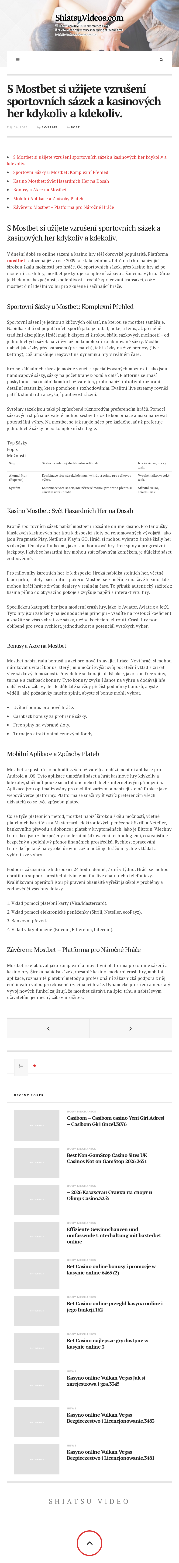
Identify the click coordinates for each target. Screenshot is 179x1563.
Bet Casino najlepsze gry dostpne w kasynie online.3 (107, 1343)
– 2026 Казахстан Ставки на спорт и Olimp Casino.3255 (109, 1195)
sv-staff (50, 127)
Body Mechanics (81, 1111)
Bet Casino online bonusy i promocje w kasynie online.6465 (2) (111, 1269)
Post (75, 127)
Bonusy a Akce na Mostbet (40, 190)
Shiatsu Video (90, 1501)
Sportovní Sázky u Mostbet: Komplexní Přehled (60, 172)
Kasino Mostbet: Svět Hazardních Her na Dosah (61, 181)
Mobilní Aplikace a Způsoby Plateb (48, 198)
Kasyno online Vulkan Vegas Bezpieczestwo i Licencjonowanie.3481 (110, 1455)
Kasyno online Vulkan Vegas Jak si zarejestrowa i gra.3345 (106, 1381)
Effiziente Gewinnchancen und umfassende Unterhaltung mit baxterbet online (114, 1235)
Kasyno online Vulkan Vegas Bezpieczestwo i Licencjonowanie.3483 (110, 1418)
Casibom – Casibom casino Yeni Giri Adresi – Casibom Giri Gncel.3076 (115, 1121)
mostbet (16, 260)
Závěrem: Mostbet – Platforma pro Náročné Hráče (63, 207)
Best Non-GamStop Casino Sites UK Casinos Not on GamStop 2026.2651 (107, 1158)
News (72, 1371)
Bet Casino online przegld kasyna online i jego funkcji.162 (114, 1306)
